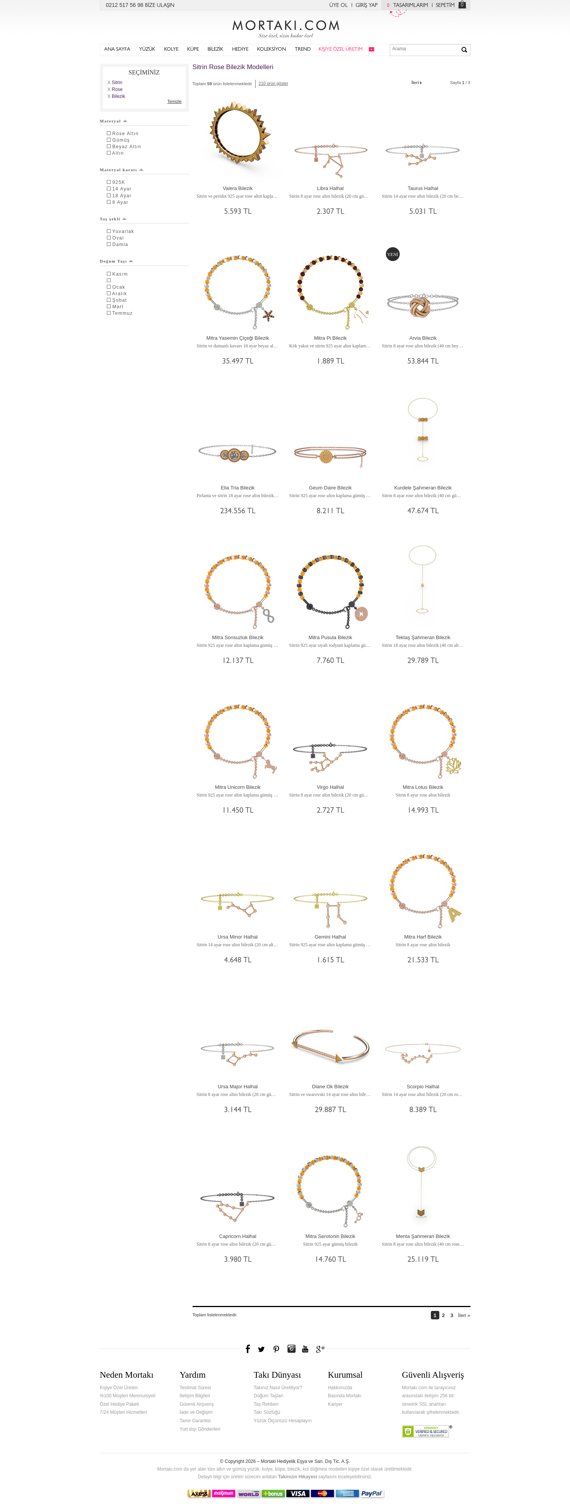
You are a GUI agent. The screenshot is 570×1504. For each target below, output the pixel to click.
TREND (303, 49)
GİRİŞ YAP (366, 5)
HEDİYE (240, 49)
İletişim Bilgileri (194, 1395)
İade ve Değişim (196, 1412)
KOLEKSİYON (271, 49)
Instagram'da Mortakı (291, 1349)
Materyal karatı (122, 169)
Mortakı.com (285, 27)
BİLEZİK (215, 49)
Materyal (114, 121)
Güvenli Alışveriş (196, 1404)
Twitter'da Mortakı (262, 1349)
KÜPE (193, 49)
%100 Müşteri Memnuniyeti (128, 1395)
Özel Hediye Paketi (119, 1404)
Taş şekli (113, 219)
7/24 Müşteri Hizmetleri (123, 1412)
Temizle (174, 101)
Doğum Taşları (268, 1395)
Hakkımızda (340, 1387)
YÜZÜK (147, 49)
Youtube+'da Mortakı (305, 1349)
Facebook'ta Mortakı (248, 1349)
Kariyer (335, 1404)
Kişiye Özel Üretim (119, 1387)
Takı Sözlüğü (267, 1412)
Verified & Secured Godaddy (427, 1431)
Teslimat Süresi (195, 1387)
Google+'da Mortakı (322, 1349)
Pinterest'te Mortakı (276, 1349)
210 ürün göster (273, 83)
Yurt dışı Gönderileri (199, 1429)
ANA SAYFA (117, 49)
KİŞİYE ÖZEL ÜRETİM (340, 49)
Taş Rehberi (266, 1404)
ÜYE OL (338, 5)
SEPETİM (445, 5)
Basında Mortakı (344, 1395)
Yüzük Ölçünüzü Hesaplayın (283, 1420)
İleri (417, 82)
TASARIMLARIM (405, 5)
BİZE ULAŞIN (159, 5)
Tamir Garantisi (195, 1420)
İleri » (464, 1315)
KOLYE (171, 49)
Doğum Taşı (117, 261)
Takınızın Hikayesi (297, 1476)
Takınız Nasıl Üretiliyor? (278, 1387)
